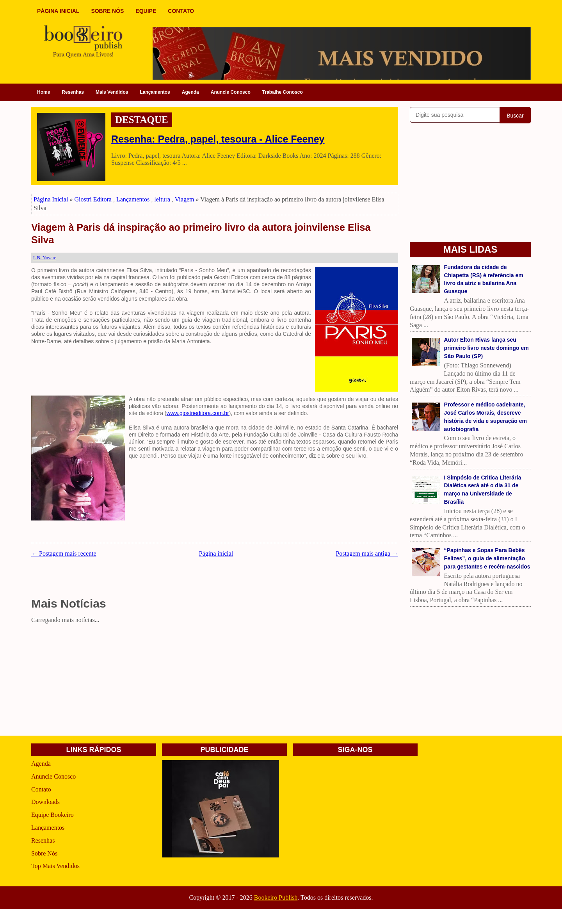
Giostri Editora (93, 199)
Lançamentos (155, 92)
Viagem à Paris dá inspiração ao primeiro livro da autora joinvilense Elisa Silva (200, 234)
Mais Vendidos (112, 92)
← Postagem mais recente (63, 553)
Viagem (184, 199)
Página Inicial (51, 199)
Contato (41, 789)
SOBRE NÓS (107, 11)
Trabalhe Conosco (282, 92)
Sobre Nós (44, 853)
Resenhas (73, 92)
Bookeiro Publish (276, 897)
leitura (162, 199)
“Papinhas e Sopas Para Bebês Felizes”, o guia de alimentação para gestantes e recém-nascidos (487, 558)
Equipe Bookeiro (52, 814)
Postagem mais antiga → (367, 553)
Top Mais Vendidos (55, 866)
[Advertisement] (214, 681)
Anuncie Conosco (231, 92)
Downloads (45, 801)
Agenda (190, 92)
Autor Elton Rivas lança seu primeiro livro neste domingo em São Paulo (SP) (486, 348)
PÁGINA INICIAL (58, 11)
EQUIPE (145, 11)
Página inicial (216, 553)
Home (43, 92)
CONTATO (181, 11)
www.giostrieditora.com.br (198, 413)
